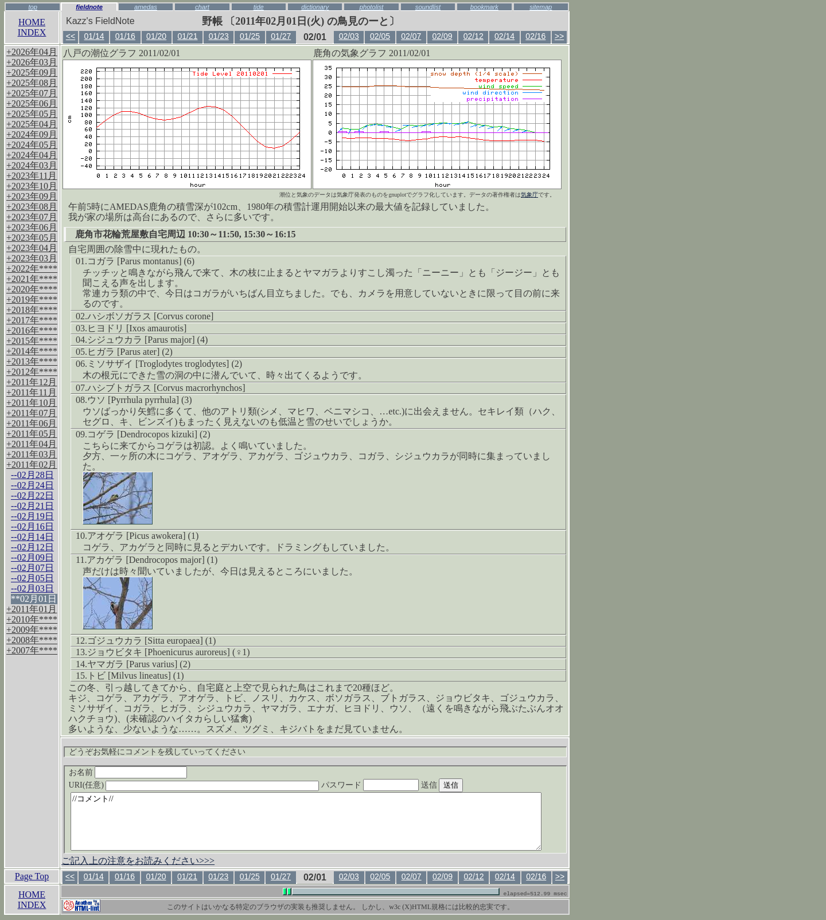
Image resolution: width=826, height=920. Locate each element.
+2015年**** (31, 341)
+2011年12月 (31, 382)
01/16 (125, 36)
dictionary (315, 6)
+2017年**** (31, 320)
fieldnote (89, 6)
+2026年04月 (31, 52)
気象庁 (529, 194)
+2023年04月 (31, 248)
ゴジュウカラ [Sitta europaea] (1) (151, 640)
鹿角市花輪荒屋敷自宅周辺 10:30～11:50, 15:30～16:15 (185, 234)
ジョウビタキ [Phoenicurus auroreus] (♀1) (168, 652)
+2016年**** (31, 330)
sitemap (540, 6)
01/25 (250, 36)
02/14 (504, 36)
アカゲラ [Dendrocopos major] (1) (152, 560)
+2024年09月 (31, 134)
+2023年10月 (31, 186)
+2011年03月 (31, 454)
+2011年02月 (31, 464)
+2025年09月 (31, 72)
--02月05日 (32, 578)
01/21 (187, 36)
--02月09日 (32, 557)
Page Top (32, 876)
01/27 (281, 36)
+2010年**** (31, 619)
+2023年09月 (31, 196)
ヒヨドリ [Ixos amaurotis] (136, 328)
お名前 (128, 772)
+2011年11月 (31, 392)
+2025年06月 (31, 103)
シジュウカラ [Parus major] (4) (147, 339)
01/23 (219, 36)
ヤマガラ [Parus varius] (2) (138, 664)
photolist (372, 6)
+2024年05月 (31, 145)
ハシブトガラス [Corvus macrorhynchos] (166, 388)
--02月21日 (32, 506)
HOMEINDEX (32, 27)
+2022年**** (31, 268)
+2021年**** (31, 279)
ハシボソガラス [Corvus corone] (150, 316)
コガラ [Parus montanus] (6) (140, 261)
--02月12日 (32, 547)
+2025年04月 (31, 124)
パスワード (392, 785)
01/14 (94, 36)
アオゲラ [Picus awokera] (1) (142, 536)
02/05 (380, 36)
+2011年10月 (31, 403)
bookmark (484, 6)
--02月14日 (32, 537)
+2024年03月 (31, 165)
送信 (463, 785)
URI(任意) (205, 785)
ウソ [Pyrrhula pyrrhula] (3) (139, 400)
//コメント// (306, 821)
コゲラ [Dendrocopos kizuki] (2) (149, 434)
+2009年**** (31, 630)
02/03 (349, 36)
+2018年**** (31, 310)
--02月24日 (32, 485)
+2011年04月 (31, 444)
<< (70, 36)
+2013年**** (31, 361)
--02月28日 (32, 475)
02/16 (535, 36)
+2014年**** (31, 351)
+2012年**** (31, 372)
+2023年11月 (31, 176)
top (32, 6)
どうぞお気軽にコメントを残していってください (157, 751)
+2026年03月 (31, 62)
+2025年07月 (31, 93)
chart (202, 6)
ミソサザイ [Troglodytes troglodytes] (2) (164, 364)
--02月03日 (32, 588)
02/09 (443, 36)
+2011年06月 (31, 423)
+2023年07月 (31, 217)
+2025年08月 (31, 83)
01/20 (156, 36)
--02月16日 (32, 526)
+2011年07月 (31, 413)
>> (559, 36)
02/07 (411, 36)
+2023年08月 (31, 207)
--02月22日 (32, 495)
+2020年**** (31, 289)
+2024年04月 (31, 155)
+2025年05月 (31, 114)
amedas (145, 6)
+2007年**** (31, 650)
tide (259, 6)
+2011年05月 (31, 434)
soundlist (428, 6)
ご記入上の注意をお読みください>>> (138, 861)
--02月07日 (32, 568)
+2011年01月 (31, 609)
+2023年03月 (31, 258)
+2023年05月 (31, 237)
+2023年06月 (31, 227)
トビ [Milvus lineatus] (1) (135, 675)
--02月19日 (32, 516)
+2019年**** (31, 299)
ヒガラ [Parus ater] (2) (130, 352)
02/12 (473, 36)
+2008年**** (31, 640)
